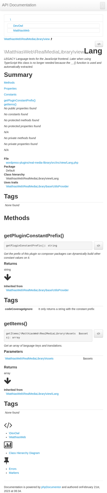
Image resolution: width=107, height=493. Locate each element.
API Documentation (19, 5)
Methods (9, 82)
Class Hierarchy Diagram (24, 453)
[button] (99, 44)
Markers (14, 472)
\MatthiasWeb (17, 437)
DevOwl (18, 25)
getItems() (10, 104)
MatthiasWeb (21, 30)
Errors (12, 468)
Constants (10, 94)
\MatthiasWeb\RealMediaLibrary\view (27, 39)
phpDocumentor (51, 487)
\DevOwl (14, 433)
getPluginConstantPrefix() (20, 100)
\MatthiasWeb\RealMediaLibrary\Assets (29, 358)
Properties (10, 88)
